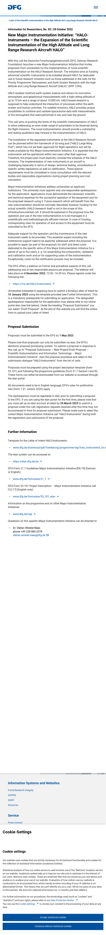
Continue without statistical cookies (53, 926)
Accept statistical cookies (53, 917)
